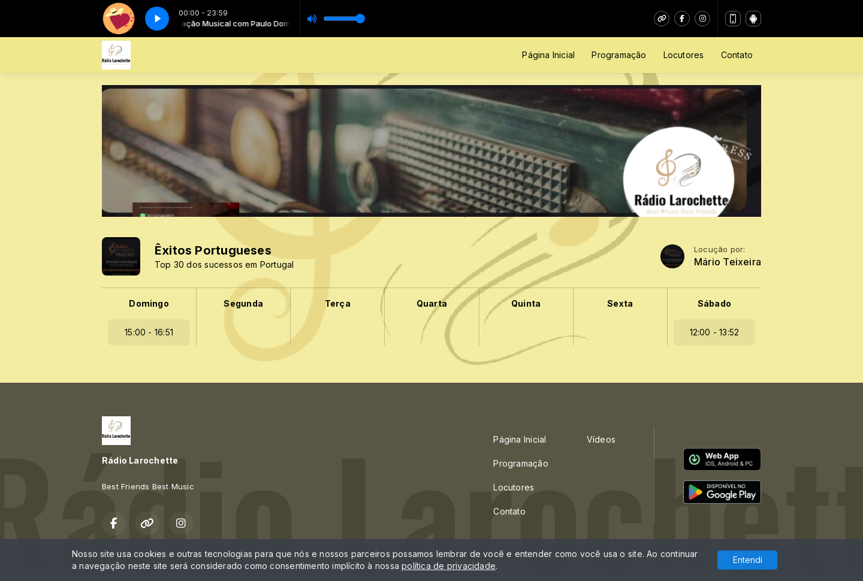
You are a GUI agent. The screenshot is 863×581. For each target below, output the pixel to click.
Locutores (683, 55)
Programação (619, 55)
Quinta (526, 303)
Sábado (714, 303)
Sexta (620, 303)
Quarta (432, 303)
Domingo (148, 303)
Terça (338, 303)
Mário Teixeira (727, 262)
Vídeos (601, 439)
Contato (737, 55)
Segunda (243, 303)
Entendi (747, 560)
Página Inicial (548, 55)
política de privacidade (449, 566)
